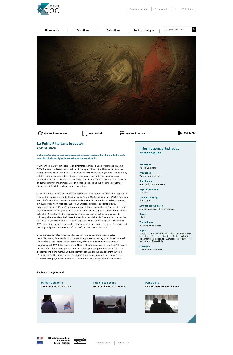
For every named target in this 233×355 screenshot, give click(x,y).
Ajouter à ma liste (135, 133)
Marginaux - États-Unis (151, 241)
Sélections (83, 30)
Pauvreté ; (186, 239)
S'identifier (187, 9)
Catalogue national (139, 9)
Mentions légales (103, 343)
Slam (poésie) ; (173, 239)
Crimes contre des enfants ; (166, 236)
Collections (113, 30)
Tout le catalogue (144, 30)
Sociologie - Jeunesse (150, 225)
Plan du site (123, 343)
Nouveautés (52, 30)
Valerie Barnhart (147, 168)
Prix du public (162, 9)
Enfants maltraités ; (166, 234)
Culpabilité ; (159, 239)
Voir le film (190, 133)
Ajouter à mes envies (55, 133)
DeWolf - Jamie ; (147, 234)
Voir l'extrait (96, 133)
